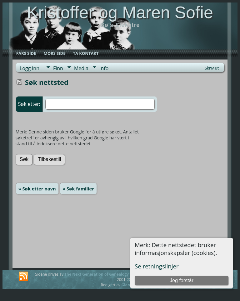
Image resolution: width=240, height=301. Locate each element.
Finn (58, 68)
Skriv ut (212, 68)
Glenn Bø (129, 285)
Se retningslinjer (157, 266)
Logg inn (29, 68)
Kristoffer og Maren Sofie (120, 12)
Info (103, 68)
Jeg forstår (181, 280)
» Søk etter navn (37, 188)
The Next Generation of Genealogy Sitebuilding (108, 274)
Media (81, 68)
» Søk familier (78, 188)
